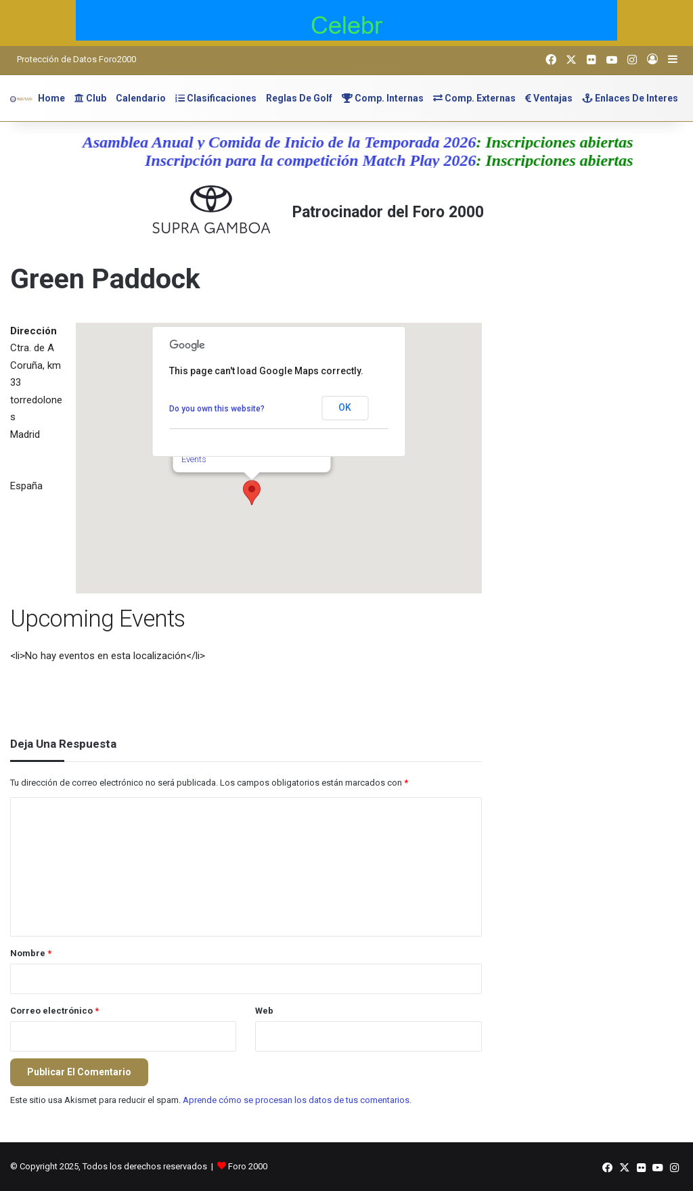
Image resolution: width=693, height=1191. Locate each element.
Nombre (30, 953)
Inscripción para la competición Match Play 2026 (319, 160)
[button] (252, 492)
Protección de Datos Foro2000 (76, 59)
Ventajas (549, 98)
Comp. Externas (474, 98)
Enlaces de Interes (630, 98)
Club (90, 98)
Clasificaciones (215, 98)
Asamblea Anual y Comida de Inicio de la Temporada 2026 (288, 142)
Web (264, 1011)
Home (51, 98)
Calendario (141, 98)
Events (193, 459)
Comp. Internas (383, 98)
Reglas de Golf (299, 98)
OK (344, 407)
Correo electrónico (54, 1011)
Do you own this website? (217, 408)
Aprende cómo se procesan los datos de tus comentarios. (297, 1100)
